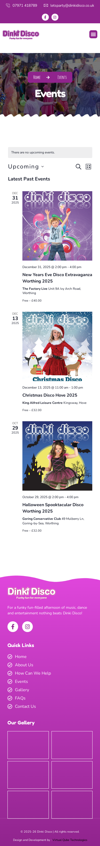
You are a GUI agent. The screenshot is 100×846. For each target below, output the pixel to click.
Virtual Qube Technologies (70, 840)
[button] (93, 34)
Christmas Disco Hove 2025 (49, 395)
